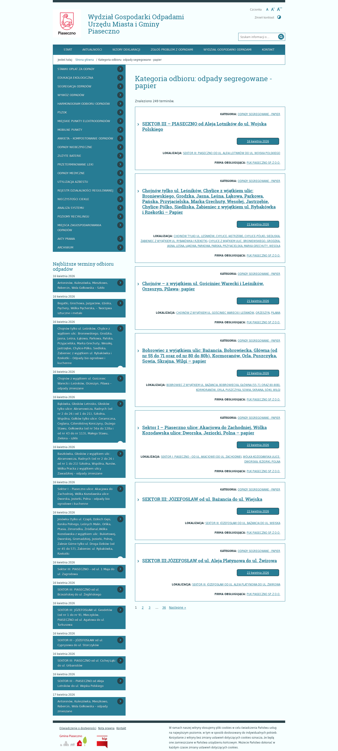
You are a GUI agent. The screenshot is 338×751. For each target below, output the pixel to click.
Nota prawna (106, 728)
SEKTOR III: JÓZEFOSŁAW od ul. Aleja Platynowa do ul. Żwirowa (236, 584)
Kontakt (268, 49)
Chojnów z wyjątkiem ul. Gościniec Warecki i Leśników (215, 312)
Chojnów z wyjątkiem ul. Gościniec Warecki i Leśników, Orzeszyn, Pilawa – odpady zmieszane (84, 383)
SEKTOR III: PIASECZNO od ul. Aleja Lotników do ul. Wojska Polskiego (231, 153)
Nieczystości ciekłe (73, 199)
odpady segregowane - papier (259, 114)
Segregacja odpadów (74, 86)
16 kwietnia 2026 (258, 141)
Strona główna (84, 59)
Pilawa (275, 312)
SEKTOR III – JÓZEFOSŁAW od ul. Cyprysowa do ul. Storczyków (80, 642)
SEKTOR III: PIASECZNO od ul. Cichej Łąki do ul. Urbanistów (86, 663)
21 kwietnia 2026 (258, 224)
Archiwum (65, 247)
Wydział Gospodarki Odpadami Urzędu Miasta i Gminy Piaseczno (136, 24)
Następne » (177, 607)
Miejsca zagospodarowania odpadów (79, 227)
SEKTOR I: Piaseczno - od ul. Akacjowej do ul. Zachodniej (201, 456)
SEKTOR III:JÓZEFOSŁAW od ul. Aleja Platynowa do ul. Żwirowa (209, 561)
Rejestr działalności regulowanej (85, 190)
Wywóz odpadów (71, 95)
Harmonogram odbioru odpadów (84, 104)
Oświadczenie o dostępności (77, 728)
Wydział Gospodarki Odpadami (228, 49)
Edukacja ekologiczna (75, 77)
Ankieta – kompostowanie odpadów (85, 138)
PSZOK (62, 112)
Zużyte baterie (69, 156)
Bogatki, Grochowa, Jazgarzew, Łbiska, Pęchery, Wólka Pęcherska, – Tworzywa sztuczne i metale (85, 308)
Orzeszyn (263, 312)
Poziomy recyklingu (73, 216)
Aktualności (92, 49)
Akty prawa (66, 239)
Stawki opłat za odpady (76, 69)
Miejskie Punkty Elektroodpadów (84, 121)
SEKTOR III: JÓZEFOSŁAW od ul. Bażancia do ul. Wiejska (202, 499)
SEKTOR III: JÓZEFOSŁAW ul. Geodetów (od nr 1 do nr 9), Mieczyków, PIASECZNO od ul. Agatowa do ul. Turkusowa (85, 617)
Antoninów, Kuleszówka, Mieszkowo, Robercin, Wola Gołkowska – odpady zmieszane (83, 706)
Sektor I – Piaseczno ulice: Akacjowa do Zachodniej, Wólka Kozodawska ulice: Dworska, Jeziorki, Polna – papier (204, 430)
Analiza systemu (71, 208)
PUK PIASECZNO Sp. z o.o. (263, 162)
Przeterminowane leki (75, 164)
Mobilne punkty (70, 130)
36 (164, 607)
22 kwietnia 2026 (258, 373)
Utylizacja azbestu (73, 182)
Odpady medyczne (71, 173)
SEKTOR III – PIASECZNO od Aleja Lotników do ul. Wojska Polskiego (204, 126)
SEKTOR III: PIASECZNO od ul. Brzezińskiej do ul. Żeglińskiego (79, 591)
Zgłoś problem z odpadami (172, 49)
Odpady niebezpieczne (75, 147)
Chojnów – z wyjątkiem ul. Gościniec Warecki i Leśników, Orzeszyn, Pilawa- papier (203, 286)
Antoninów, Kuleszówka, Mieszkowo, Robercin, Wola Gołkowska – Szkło (83, 285)
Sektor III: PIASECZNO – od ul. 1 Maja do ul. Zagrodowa (86, 571)
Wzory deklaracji (126, 49)
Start (68, 49)
